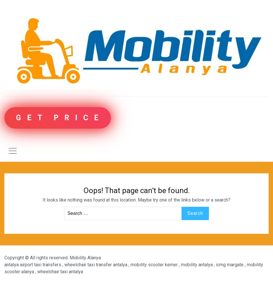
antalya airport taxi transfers (32, 264)
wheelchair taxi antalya (60, 271)
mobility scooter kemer (154, 264)
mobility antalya (197, 264)
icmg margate (230, 264)
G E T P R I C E (57, 118)
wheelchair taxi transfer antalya (95, 264)
